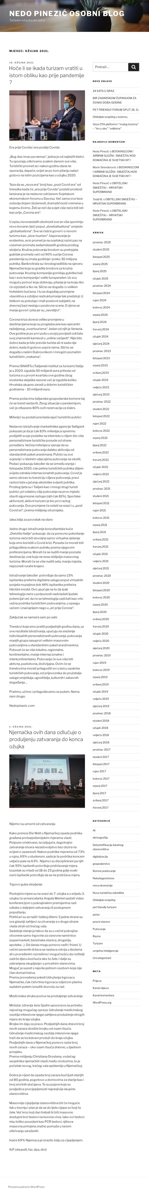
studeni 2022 (101, 409)
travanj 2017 (100, 807)
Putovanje (99, 929)
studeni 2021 (101, 496)
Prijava (97, 980)
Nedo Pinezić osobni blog (67, 13)
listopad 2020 (101, 590)
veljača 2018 (101, 735)
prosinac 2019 (102, 655)
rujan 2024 (99, 300)
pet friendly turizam (105, 907)
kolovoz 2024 (101, 307)
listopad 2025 (101, 256)
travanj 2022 (101, 459)
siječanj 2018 (101, 742)
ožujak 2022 (100, 467)
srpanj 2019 (100, 677)
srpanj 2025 (100, 264)
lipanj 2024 (100, 322)
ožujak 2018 (100, 727)
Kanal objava (101, 988)
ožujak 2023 (100, 379)
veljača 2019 (101, 698)
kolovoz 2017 (101, 778)
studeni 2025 (101, 249)
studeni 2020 (101, 582)
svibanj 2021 (100, 539)
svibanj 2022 (101, 452)
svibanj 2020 (101, 619)
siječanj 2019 (101, 706)
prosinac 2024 (102, 285)
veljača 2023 (101, 387)
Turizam (98, 943)
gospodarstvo (101, 863)
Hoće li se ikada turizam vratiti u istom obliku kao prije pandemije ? (46, 75)
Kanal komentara (103, 995)
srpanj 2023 (100, 365)
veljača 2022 (101, 474)
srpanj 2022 (100, 437)
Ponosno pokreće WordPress (26, 1186)
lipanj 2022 (99, 445)
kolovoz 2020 (101, 597)
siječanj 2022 (101, 481)
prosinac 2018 (102, 713)
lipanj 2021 (99, 532)
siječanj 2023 (101, 394)
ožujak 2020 (100, 633)
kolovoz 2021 (101, 517)
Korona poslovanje (104, 870)
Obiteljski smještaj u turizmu (110, 116)
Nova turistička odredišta (108, 892)
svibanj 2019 (101, 684)
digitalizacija (100, 856)
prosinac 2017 (101, 749)
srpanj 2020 (100, 604)
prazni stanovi (101, 921)
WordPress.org (102, 1002)
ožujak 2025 (100, 278)
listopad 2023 (101, 358)
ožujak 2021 (100, 554)
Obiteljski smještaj (104, 900)
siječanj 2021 (101, 568)
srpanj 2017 (100, 785)
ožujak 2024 (100, 336)
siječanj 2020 (101, 648)
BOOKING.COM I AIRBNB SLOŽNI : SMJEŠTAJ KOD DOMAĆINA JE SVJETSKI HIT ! (114, 156)
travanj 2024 (101, 329)
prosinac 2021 (101, 488)
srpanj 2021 (100, 524)
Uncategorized (102, 958)
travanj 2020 (101, 626)
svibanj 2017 (100, 800)
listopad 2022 (101, 416)
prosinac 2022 (102, 401)
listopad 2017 (101, 764)
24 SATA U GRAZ (103, 90)
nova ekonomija (103, 885)
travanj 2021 (100, 546)
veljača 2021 (101, 561)
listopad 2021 (101, 503)
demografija (100, 837)
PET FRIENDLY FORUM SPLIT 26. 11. (116, 109)
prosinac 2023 (102, 351)
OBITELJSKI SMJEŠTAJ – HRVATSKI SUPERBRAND (110, 187)
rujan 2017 (99, 771)
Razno (97, 936)
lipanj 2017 (99, 793)
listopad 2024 (101, 293)
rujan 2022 (99, 423)
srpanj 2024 (100, 314)
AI (94, 830)
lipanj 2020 (100, 612)
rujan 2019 (99, 662)
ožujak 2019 (100, 691)
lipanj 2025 (100, 271)
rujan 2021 (99, 510)
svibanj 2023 (101, 372)
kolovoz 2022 (101, 430)
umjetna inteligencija (105, 950)
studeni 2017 (101, 757)
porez (96, 914)
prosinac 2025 (102, 242)
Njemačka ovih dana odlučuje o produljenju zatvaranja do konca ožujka (46, 739)
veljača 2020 (101, 640)
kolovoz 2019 (101, 669)
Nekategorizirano (103, 878)
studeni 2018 (101, 720)
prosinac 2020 (102, 575)
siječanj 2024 (101, 343)
